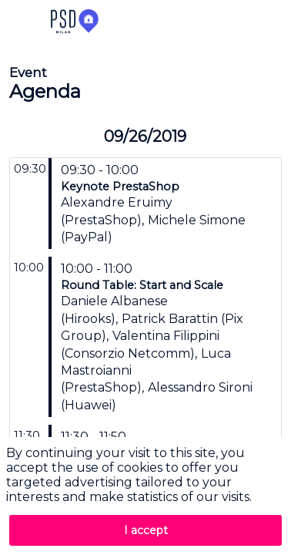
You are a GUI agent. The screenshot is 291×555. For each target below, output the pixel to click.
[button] (23, 23)
